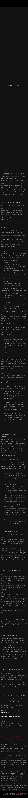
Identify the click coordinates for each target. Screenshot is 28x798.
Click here (19, 793)
